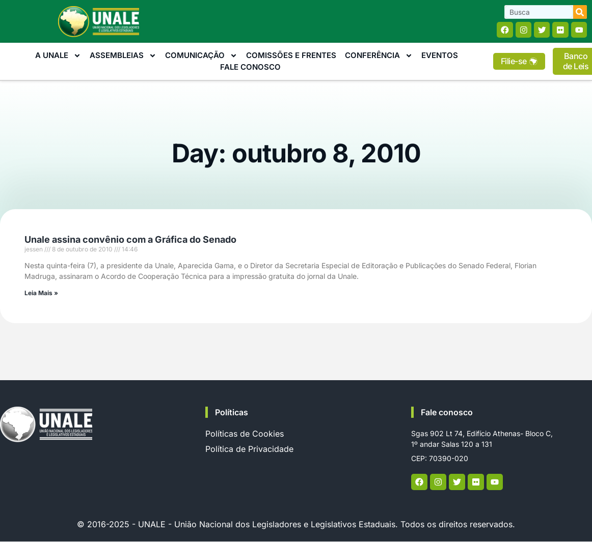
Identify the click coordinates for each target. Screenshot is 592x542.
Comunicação (201, 56)
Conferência (379, 56)
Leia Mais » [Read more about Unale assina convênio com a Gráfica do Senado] (41, 293)
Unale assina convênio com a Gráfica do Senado (130, 239)
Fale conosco (447, 413)
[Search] (580, 12)
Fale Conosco (250, 67)
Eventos (439, 56)
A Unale (58, 56)
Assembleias (123, 56)
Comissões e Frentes (291, 56)
